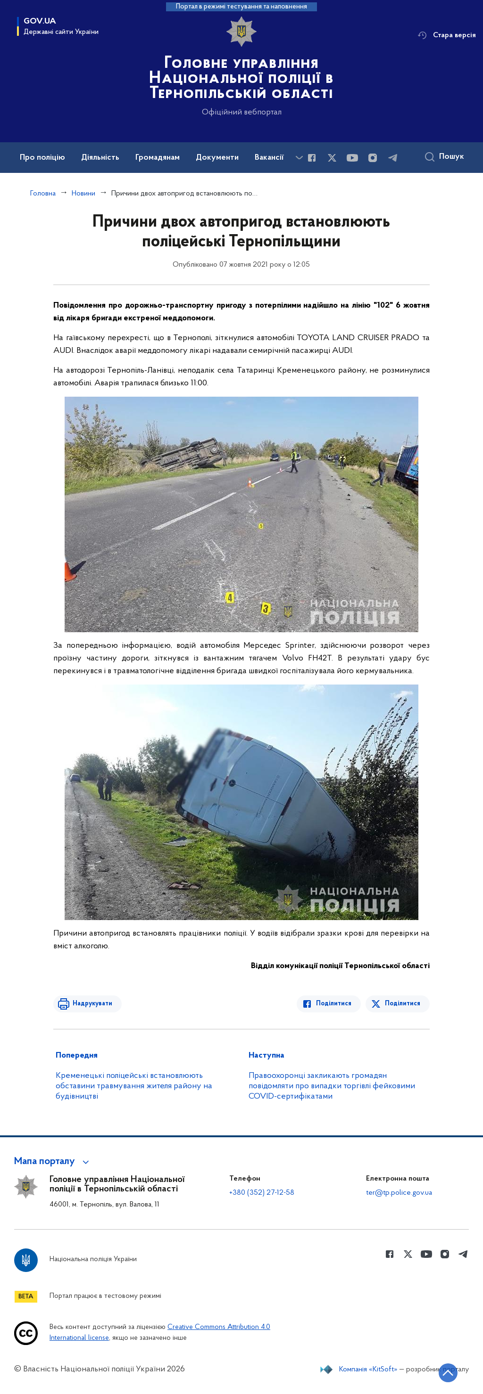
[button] (53, 1161)
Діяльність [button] (100, 158)
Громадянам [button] (157, 158)
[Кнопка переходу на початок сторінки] (447, 1372)
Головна (43, 193)
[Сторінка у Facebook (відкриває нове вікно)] (311, 157)
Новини (83, 193)
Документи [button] (217, 158)
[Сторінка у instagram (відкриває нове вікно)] (372, 157)
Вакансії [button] (269, 158)
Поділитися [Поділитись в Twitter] (402, 1003)
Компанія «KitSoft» (368, 1369)
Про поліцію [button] (42, 158)
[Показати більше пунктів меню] (299, 157)
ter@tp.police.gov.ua (399, 1193)
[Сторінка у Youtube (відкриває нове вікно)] (352, 157)
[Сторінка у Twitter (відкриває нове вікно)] (332, 157)
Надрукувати (92, 1003)
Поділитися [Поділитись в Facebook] (334, 1003)
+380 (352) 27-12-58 (261, 1193)
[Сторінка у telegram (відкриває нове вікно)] (393, 157)
